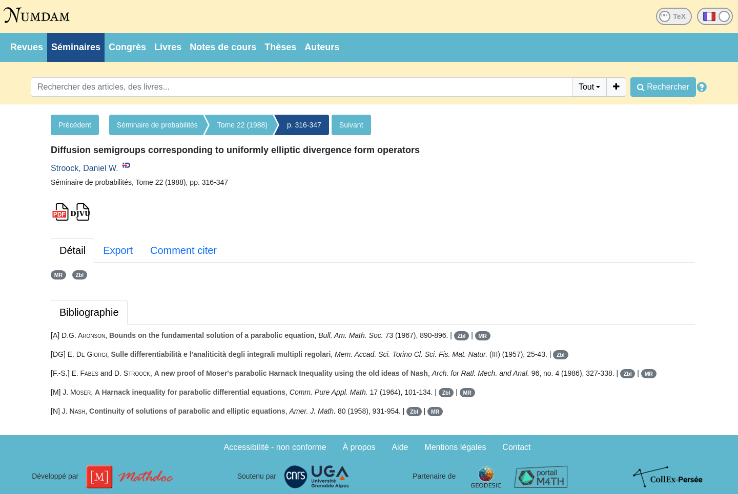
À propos (359, 447)
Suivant (351, 125)
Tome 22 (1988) (242, 125)
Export (118, 250)
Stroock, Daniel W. (84, 168)
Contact (516, 447)
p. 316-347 (304, 125)
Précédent (74, 125)
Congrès (127, 47)
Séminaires (75, 47)
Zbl (79, 275)
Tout (586, 86)
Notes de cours (223, 47)
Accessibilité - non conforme (275, 447)
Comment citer (183, 250)
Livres (167, 47)
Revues (26, 47)
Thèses (280, 47)
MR (58, 275)
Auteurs (321, 47)
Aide (400, 447)
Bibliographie (89, 312)
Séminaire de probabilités (157, 125)
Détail (72, 250)
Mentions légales (455, 447)
